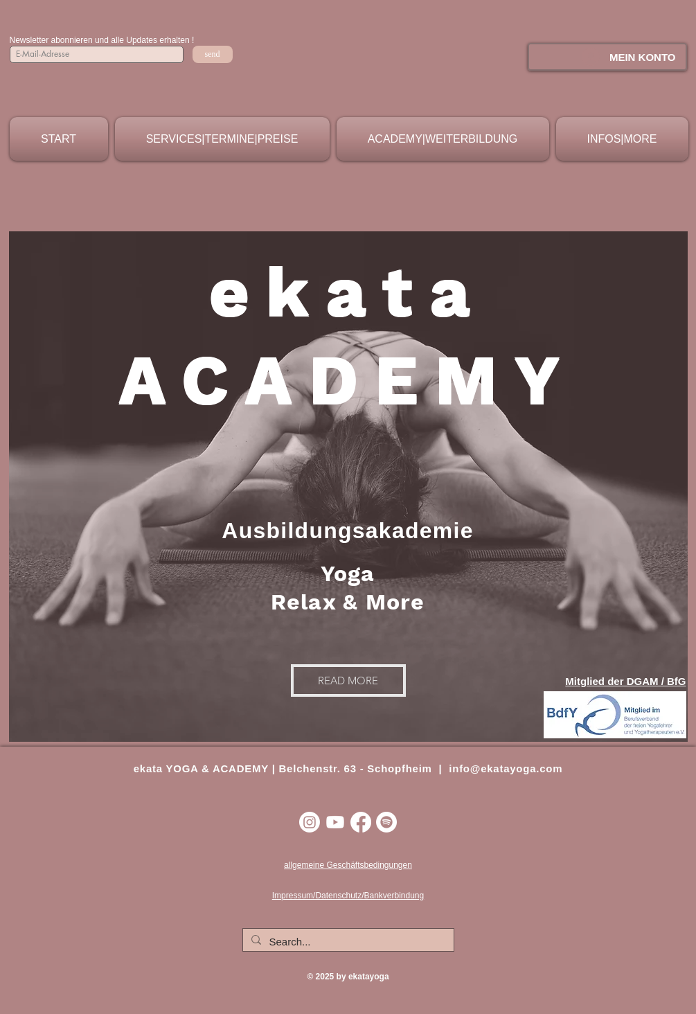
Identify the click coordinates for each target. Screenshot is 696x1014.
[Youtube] (335, 822)
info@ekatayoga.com (505, 768)
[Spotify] (386, 822)
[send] (213, 54)
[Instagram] (309, 822)
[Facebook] (360, 822)
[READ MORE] (348, 680)
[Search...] (347, 941)
